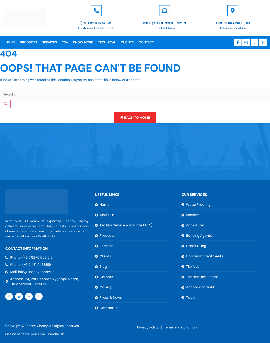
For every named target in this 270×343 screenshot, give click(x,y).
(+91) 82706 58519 (96, 23)
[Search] (5, 104)
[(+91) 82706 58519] (96, 10)
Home (10, 42)
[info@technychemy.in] (164, 10)
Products (28, 42)
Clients (127, 42)
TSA (65, 42)
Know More (83, 42)
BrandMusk (55, 334)
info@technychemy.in (164, 23)
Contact (146, 42)
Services (49, 42)
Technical (107, 42)
